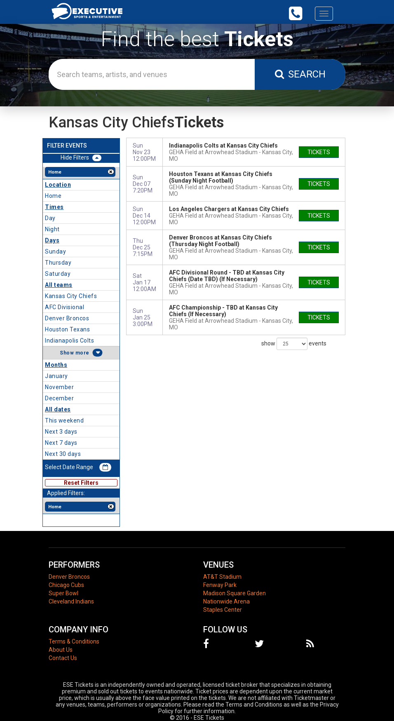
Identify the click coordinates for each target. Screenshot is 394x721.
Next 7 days (61, 442)
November (59, 387)
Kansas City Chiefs (71, 296)
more (82, 353)
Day (50, 218)
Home (53, 196)
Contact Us (63, 658)
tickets (318, 152)
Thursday (58, 262)
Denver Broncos (67, 318)
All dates (58, 409)
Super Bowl (63, 593)
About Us (61, 649)
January (56, 376)
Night (52, 229)
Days (52, 240)
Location (58, 184)
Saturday (57, 273)
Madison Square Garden (234, 593)
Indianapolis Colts (69, 340)
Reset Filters (81, 482)
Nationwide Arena (226, 601)
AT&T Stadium (222, 576)
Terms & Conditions (74, 641)
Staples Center (222, 609)
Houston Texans (67, 329)
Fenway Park (220, 585)
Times (54, 207)
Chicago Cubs (66, 585)
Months (56, 365)
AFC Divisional (64, 307)
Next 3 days (61, 431)
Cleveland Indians (71, 601)
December (59, 398)
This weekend (64, 420)
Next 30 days (63, 454)
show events (293, 344)
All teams (59, 285)
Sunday (55, 251)
